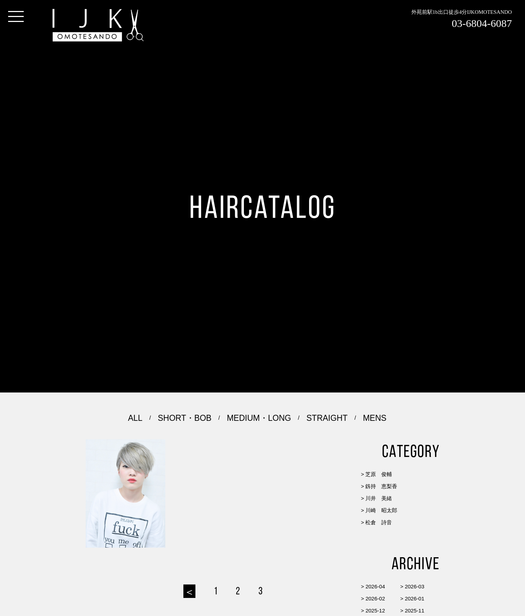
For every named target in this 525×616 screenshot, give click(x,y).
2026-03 (414, 586)
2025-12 (375, 610)
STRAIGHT (327, 418)
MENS (374, 418)
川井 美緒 (378, 498)
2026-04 (375, 586)
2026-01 (414, 598)
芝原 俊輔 (378, 474)
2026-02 (375, 598)
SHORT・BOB (185, 418)
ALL (135, 418)
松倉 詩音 (378, 522)
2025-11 (414, 610)
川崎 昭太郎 (381, 510)
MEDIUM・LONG (259, 418)
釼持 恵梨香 (381, 486)
